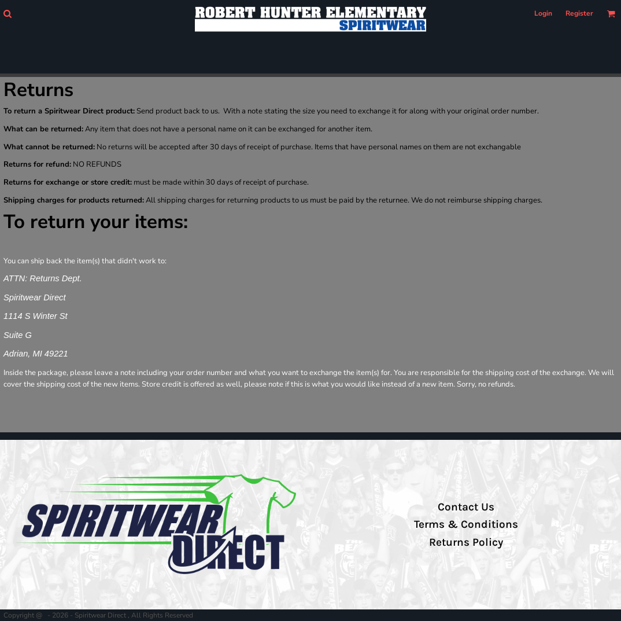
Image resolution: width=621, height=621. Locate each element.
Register (579, 13)
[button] (7, 13)
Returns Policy (466, 542)
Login (543, 13)
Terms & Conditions (466, 524)
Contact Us (466, 507)
